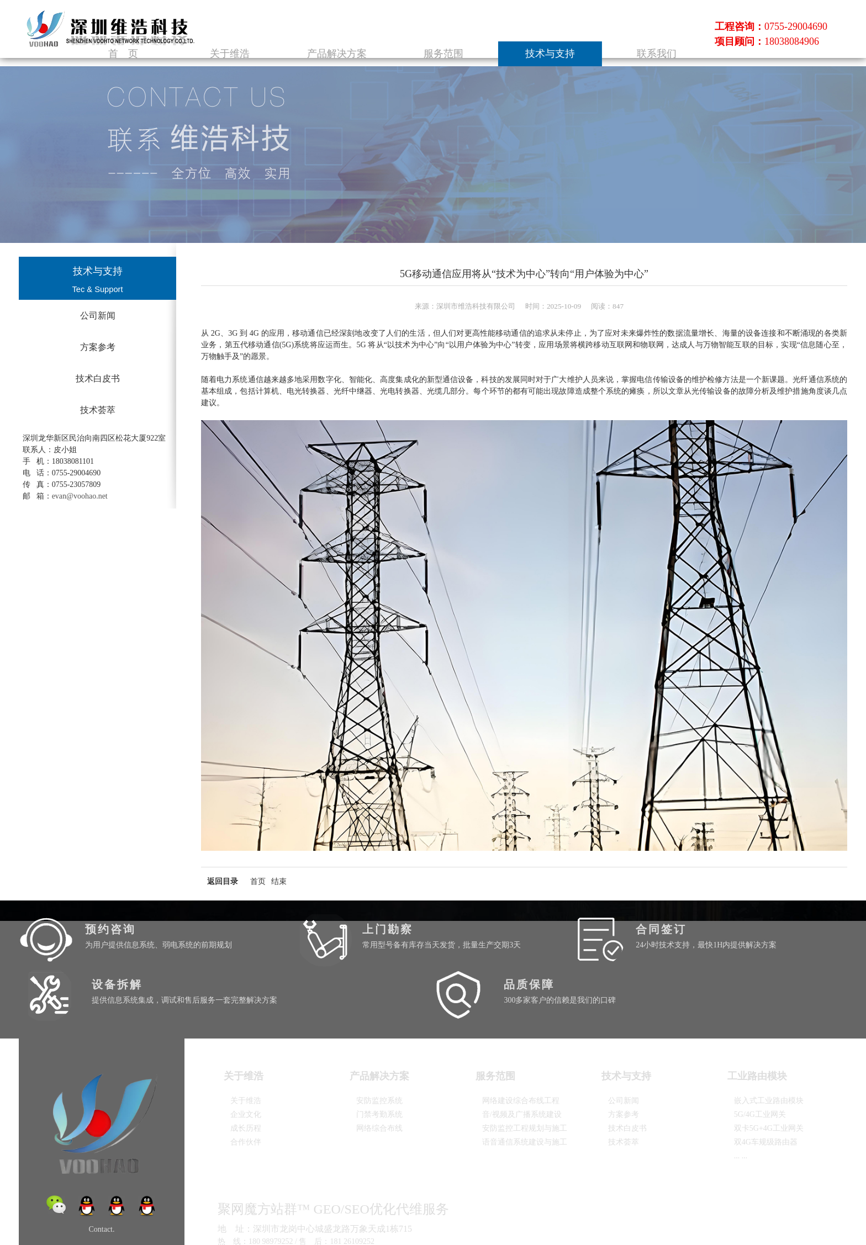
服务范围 (525, 43)
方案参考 (97, 347)
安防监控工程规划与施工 (524, 1077)
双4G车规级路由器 (766, 1091)
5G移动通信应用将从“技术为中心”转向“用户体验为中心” (524, 273)
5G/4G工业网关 (760, 1063)
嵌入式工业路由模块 (769, 1050)
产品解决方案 (451, 43)
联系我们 (672, 43)
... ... (741, 1105)
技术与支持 (599, 43)
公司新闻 (97, 315)
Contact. (101, 1178)
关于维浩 (377, 43)
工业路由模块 (764, 1025)
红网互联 (330, 1224)
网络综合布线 (379, 1077)
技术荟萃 (97, 410)
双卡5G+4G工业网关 (769, 1077)
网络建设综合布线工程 (520, 1050)
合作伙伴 (245, 1091)
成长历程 (245, 1077)
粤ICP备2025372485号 (249, 1223)
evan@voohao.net (80, 496)
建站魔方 (357, 1224)
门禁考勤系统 (379, 1063)
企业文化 (245, 1063)
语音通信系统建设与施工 (524, 1091)
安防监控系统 (379, 1050)
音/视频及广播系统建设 (522, 1063)
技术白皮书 (98, 378)
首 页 (304, 43)
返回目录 (222, 881)
